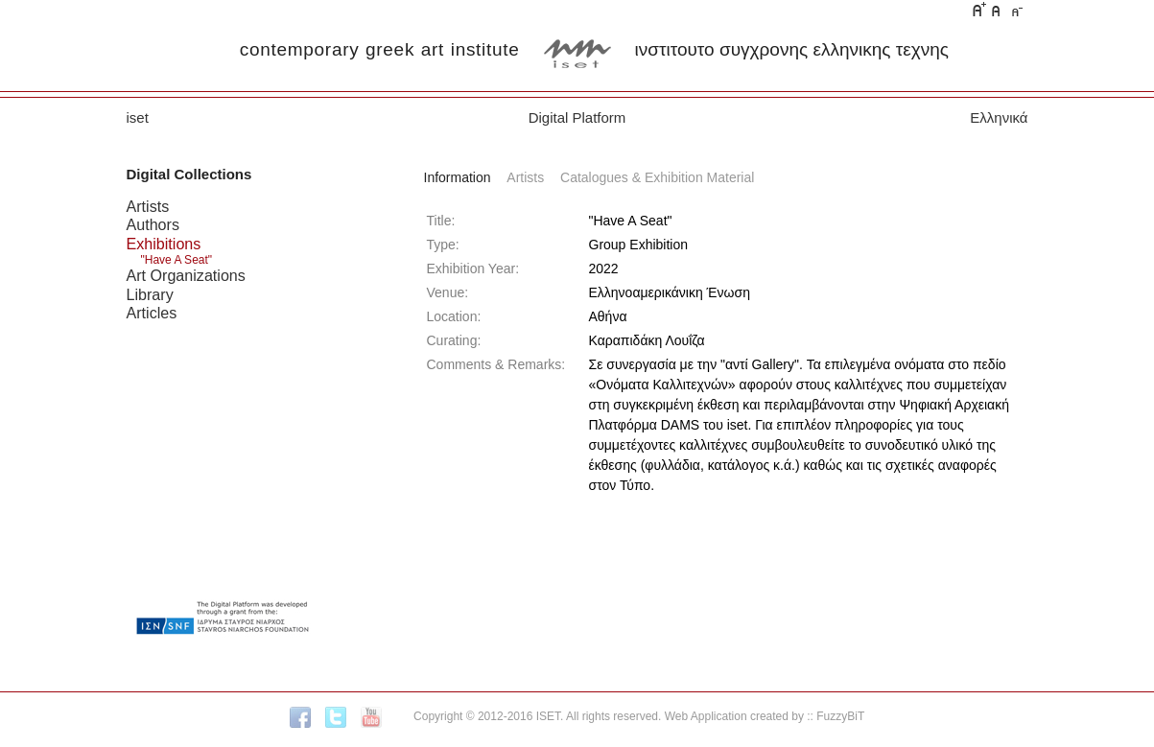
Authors (153, 224)
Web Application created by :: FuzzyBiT (765, 716)
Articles (152, 312)
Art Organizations (186, 275)
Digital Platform (577, 117)
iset (138, 117)
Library (150, 294)
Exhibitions (164, 243)
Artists (148, 206)
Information (457, 177)
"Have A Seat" (177, 260)
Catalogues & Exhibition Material (657, 177)
